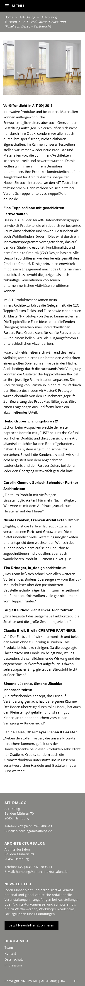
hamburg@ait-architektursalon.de (42, 871)
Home (9, 17)
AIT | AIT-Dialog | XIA (49, 981)
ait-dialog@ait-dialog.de (34, 831)
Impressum (13, 965)
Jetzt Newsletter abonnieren (31, 925)
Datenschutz (14, 959)
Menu (14, 6)
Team (9, 947)
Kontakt (10, 953)
